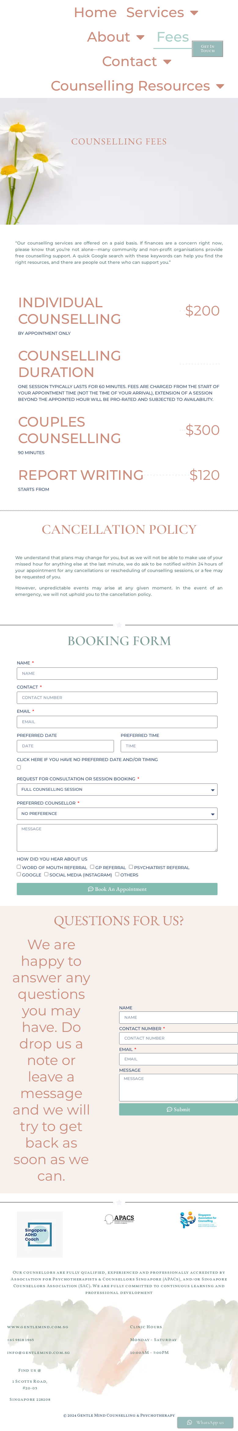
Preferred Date (37, 735)
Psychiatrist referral (161, 869)
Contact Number (141, 1029)
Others (129, 877)
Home (95, 12)
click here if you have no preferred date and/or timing (87, 759)
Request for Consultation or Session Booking (77, 779)
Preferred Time (140, 735)
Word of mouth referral (54, 869)
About (117, 37)
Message (130, 1071)
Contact (138, 61)
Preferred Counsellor (47, 803)
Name (24, 663)
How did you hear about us (52, 861)
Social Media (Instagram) (80, 877)
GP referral (110, 869)
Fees (172, 36)
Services (163, 12)
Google (31, 877)
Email (24, 711)
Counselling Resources (139, 86)
